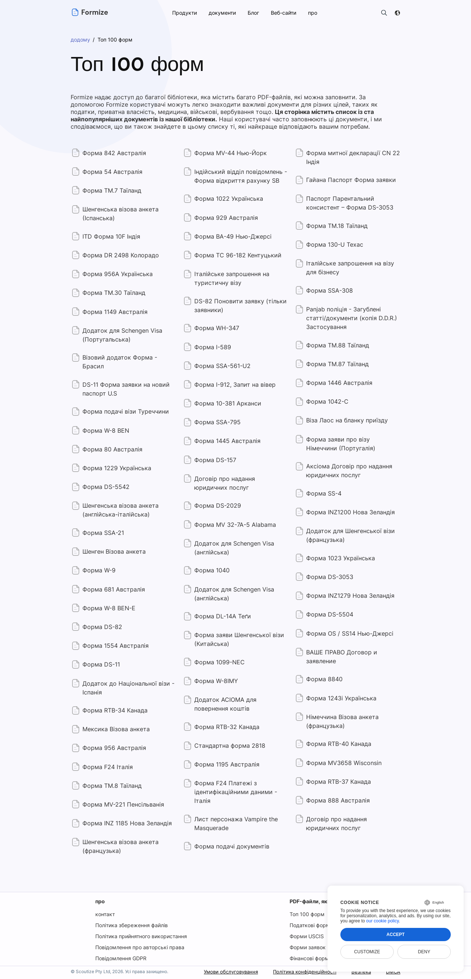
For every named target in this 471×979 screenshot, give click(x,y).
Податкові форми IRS (315, 925)
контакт (104, 914)
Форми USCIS (306, 936)
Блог (253, 13)
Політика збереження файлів (131, 925)
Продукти (184, 13)
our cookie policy (382, 920)
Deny (424, 951)
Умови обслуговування (223, 971)
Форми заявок (307, 947)
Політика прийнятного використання (141, 936)
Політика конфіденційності (301, 971)
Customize (367, 951)
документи (221, 13)
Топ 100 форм (306, 914)
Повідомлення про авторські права (139, 947)
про (100, 901)
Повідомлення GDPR (121, 958)
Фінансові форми (310, 958)
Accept (395, 934)
